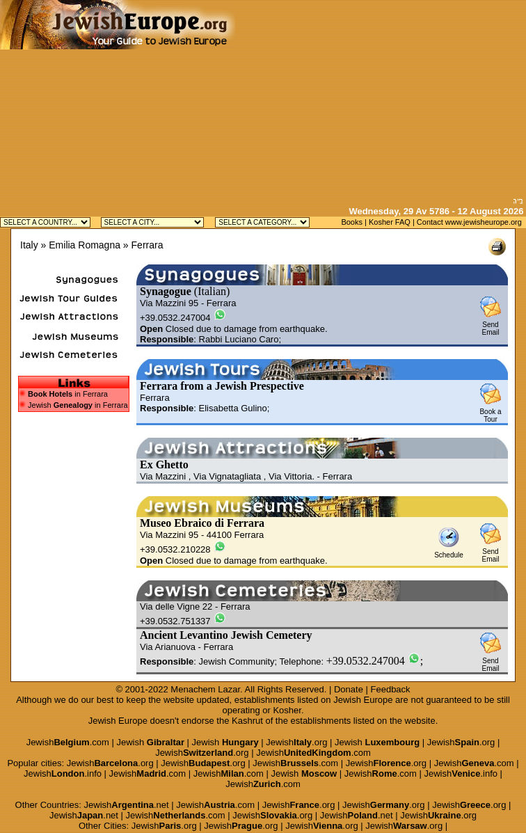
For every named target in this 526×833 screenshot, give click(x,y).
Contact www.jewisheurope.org (469, 222)
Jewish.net (126, 805)
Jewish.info (63, 773)
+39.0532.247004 (365, 661)
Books (351, 222)
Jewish (150, 742)
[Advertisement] (380, 97)
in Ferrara (68, 394)
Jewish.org (296, 742)
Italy (29, 245)
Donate (348, 689)
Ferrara (148, 245)
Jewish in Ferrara (73, 405)
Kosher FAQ (390, 222)
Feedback (391, 689)
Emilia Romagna (84, 245)
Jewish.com (67, 742)
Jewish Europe (362, 700)
